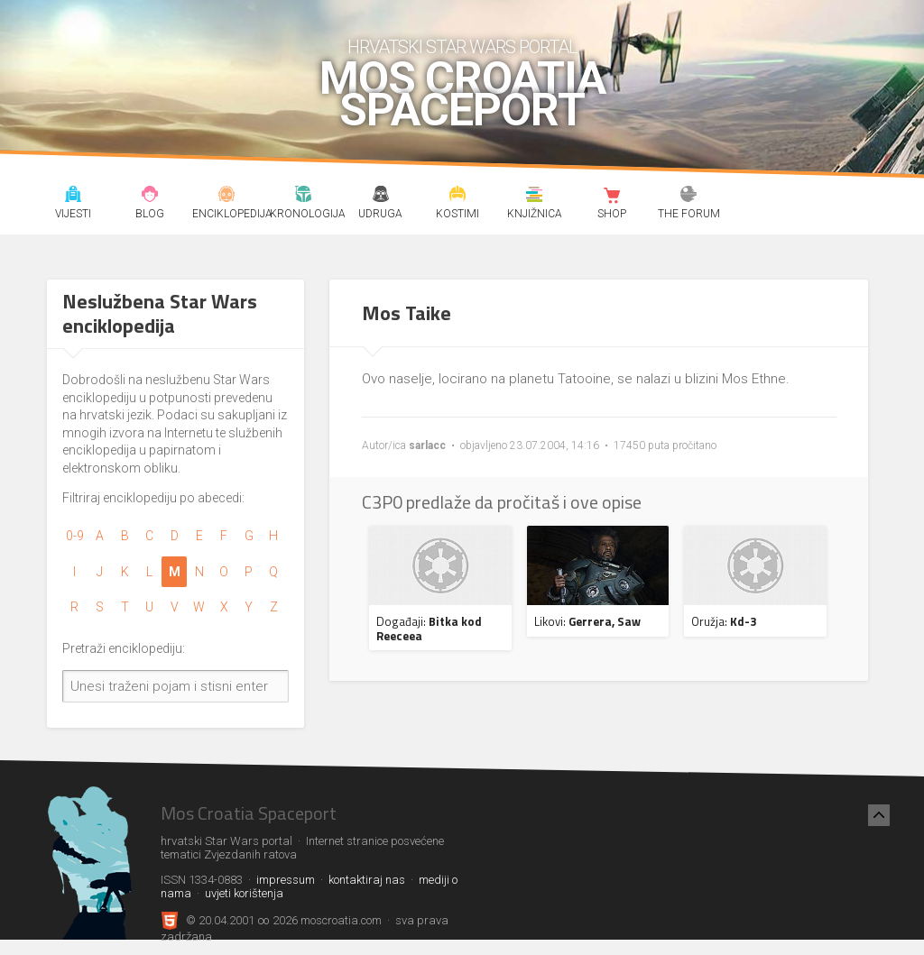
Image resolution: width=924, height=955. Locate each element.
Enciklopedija (226, 196)
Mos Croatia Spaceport (462, 94)
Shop (612, 196)
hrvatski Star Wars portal (462, 47)
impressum (285, 879)
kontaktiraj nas (366, 879)
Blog (150, 196)
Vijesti (73, 196)
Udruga (380, 196)
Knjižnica (535, 196)
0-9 (75, 535)
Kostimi (457, 196)
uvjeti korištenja (244, 893)
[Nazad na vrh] (879, 815)
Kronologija (304, 196)
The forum (688, 196)
